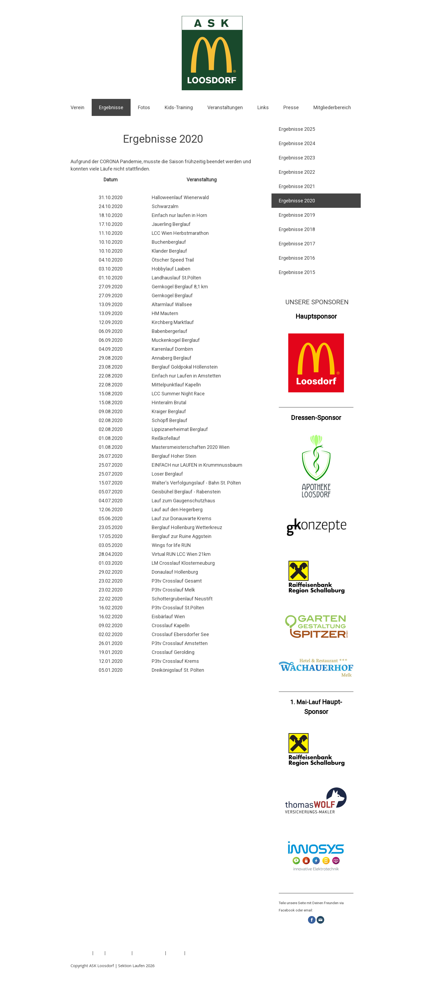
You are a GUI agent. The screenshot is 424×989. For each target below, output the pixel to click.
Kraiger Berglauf (169, 411)
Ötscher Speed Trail (173, 260)
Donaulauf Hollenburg (175, 572)
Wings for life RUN (171, 545)
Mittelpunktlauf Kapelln (176, 384)
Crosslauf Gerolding (173, 652)
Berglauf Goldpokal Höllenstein (185, 367)
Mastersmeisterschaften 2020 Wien (191, 447)
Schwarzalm (165, 206)
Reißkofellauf (166, 438)
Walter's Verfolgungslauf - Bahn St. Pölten (196, 483)
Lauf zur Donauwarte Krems (181, 518)
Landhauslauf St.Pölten (176, 277)
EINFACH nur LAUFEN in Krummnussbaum (197, 465)
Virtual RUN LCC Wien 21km (181, 554)
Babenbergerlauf (169, 331)
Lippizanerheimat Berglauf (180, 429)
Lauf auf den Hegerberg (177, 509)
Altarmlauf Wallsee (172, 304)
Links (263, 107)
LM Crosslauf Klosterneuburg (183, 563)
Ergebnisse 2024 (297, 143)
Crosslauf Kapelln (171, 625)
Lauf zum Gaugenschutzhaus (183, 500)
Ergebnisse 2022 (297, 172)
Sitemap (175, 952)
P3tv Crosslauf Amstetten (180, 643)
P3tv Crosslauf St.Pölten (178, 607)
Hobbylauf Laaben (171, 269)
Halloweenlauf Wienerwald (180, 197)
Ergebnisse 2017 (297, 243)
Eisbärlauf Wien (168, 616)
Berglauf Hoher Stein (174, 456)
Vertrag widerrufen (92, 959)
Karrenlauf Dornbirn (172, 349)
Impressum (81, 952)
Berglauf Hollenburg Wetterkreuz (187, 527)
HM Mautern (165, 313)
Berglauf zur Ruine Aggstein (181, 536)
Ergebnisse (111, 107)
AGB (99, 952)
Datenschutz (118, 952)
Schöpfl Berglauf (169, 420)
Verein (77, 107)
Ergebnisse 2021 (297, 186)
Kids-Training (179, 107)
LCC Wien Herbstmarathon (180, 233)
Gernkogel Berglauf (172, 295)
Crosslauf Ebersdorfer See (180, 634)
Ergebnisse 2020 (297, 200)
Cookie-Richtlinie (148, 952)
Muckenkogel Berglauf (176, 340)
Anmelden (344, 971)
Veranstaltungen (225, 107)
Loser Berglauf (167, 474)
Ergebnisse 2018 (297, 229)
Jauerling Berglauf (171, 224)
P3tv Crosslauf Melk (173, 590)
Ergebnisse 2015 (297, 272)
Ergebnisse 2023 (297, 158)
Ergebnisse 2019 (297, 215)
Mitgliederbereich (332, 107)
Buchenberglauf (169, 242)
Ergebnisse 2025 (297, 129)
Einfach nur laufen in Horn (179, 215)
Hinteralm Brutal (169, 402)
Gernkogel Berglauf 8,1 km (180, 286)
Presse (291, 107)
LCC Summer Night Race (178, 393)
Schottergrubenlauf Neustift (182, 599)
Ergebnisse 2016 (297, 258)
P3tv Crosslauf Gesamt (177, 581)
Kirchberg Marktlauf (173, 322)
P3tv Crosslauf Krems (175, 661)
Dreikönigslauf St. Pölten (178, 670)
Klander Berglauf (169, 251)
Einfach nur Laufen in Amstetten (186, 376)
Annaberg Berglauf (171, 358)
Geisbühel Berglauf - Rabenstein (186, 491)
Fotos (144, 107)
